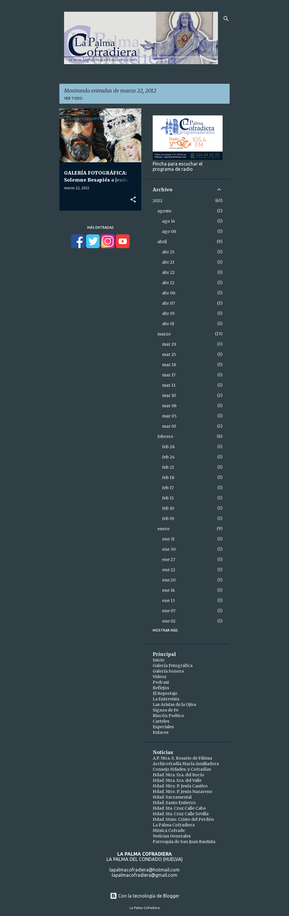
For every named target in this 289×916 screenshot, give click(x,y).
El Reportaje (165, 693)
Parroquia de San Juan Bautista (184, 841)
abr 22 (168, 272)
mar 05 (169, 416)
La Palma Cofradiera (174, 825)
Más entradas (100, 227)
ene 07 (169, 610)
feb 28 (168, 446)
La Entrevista (166, 699)
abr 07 (168, 303)
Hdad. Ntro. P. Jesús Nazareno (182, 791)
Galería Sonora (168, 671)
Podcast (161, 682)
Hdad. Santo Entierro (174, 802)
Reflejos (161, 687)
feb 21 (168, 467)
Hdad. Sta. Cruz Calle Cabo (179, 808)
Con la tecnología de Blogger (144, 895)
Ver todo (73, 98)
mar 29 (169, 344)
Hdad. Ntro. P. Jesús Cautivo (180, 786)
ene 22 (168, 569)
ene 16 (168, 590)
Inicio (158, 660)
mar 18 (169, 364)
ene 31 (168, 539)
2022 (157, 200)
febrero (165, 436)
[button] (133, 200)
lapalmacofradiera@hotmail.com (144, 869)
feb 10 (168, 508)
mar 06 (169, 405)
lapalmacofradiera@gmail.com (144, 875)
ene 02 (169, 621)
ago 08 (169, 231)
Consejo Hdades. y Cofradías (182, 769)
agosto (164, 211)
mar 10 (169, 395)
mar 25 (169, 354)
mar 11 (169, 385)
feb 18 (168, 477)
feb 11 (168, 498)
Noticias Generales (172, 836)
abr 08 (168, 293)
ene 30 (169, 549)
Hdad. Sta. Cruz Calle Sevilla (181, 813)
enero (163, 528)
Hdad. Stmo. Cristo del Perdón (183, 819)
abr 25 (168, 252)
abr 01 (168, 323)
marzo (164, 334)
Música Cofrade (169, 830)
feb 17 (168, 487)
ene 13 (168, 600)
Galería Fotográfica (172, 665)
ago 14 (168, 221)
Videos (159, 676)
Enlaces (160, 732)
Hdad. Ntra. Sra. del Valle (177, 780)
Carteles (161, 721)
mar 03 (169, 426)
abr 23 (168, 262)
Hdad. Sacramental (172, 797)
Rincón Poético (168, 715)
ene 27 (168, 559)
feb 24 (168, 457)
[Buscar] (226, 19)
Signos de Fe (165, 710)
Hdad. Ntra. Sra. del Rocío (178, 774)
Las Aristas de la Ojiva (174, 704)
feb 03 (168, 518)
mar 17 (169, 375)
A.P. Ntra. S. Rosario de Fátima (182, 758)
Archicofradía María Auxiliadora (186, 763)
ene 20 (169, 580)
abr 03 (168, 313)
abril (162, 241)
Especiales (163, 726)
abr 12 (168, 282)
